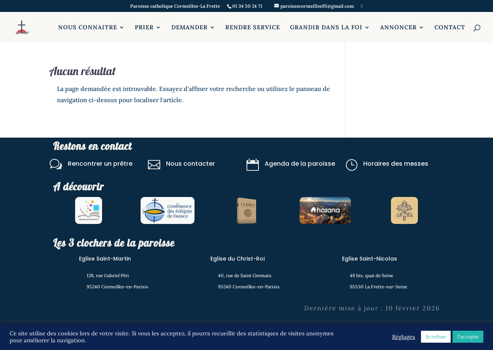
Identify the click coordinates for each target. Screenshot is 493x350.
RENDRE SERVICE (252, 28)
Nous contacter (190, 163)
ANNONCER (398, 28)
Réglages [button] (403, 336)
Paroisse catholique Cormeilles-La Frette (175, 6)
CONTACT (449, 28)
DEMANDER (189, 28)
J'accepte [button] (468, 336)
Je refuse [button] (436, 336)
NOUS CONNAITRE (87, 28)
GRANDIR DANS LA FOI (326, 28)
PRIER (144, 28)
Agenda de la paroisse (300, 163)
